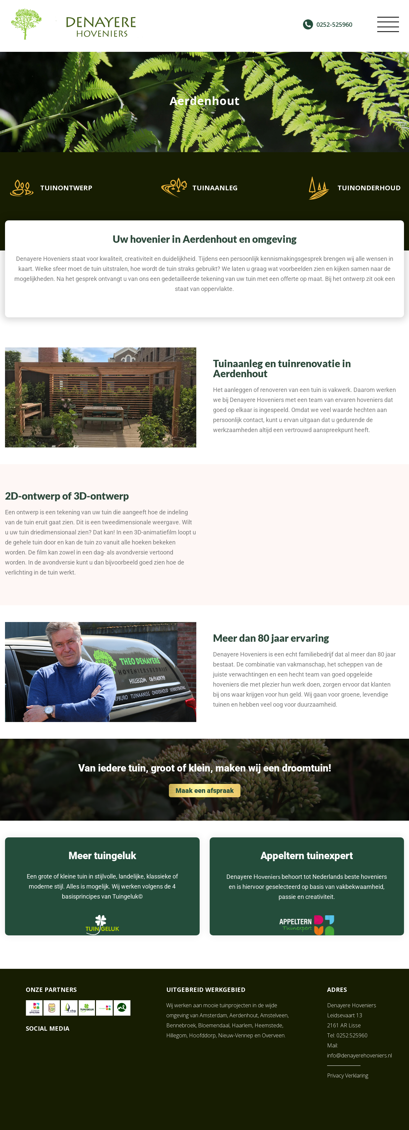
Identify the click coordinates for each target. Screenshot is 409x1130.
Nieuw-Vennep (235, 1032)
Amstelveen (274, 1012)
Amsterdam (213, 1012)
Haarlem (242, 1022)
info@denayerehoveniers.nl (359, 1052)
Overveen (273, 1032)
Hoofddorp (202, 1032)
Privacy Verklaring (347, 1072)
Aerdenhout (243, 1012)
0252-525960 (334, 24)
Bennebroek (181, 1022)
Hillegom (176, 1032)
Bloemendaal (213, 1022)
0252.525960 (352, 1032)
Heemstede (268, 1022)
